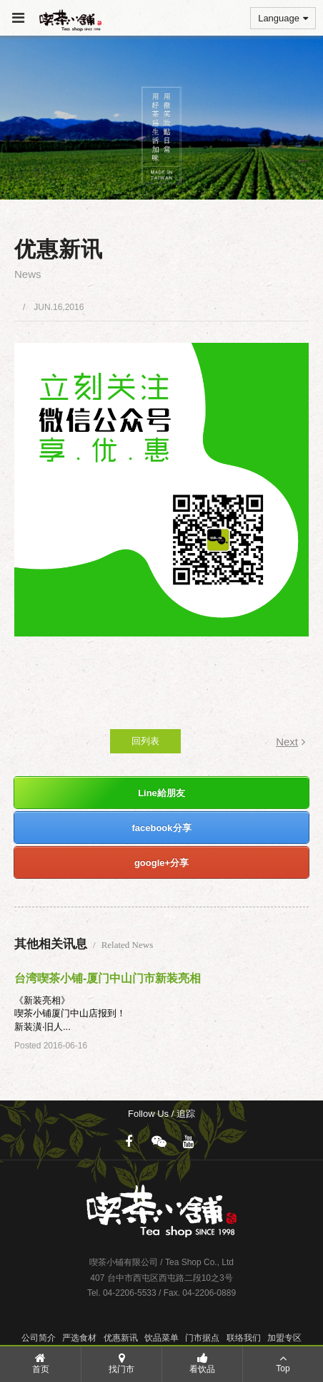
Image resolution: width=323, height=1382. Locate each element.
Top (283, 1362)
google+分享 (161, 862)
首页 (40, 1363)
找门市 (121, 1363)
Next (290, 742)
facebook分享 (161, 828)
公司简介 (38, 1338)
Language (283, 18)
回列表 (145, 741)
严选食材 (79, 1338)
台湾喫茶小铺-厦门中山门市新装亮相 (107, 978)
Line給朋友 (161, 793)
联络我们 (244, 1338)
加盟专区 (284, 1338)
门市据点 (202, 1338)
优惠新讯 (121, 1338)
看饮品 (202, 1363)
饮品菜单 (161, 1338)
